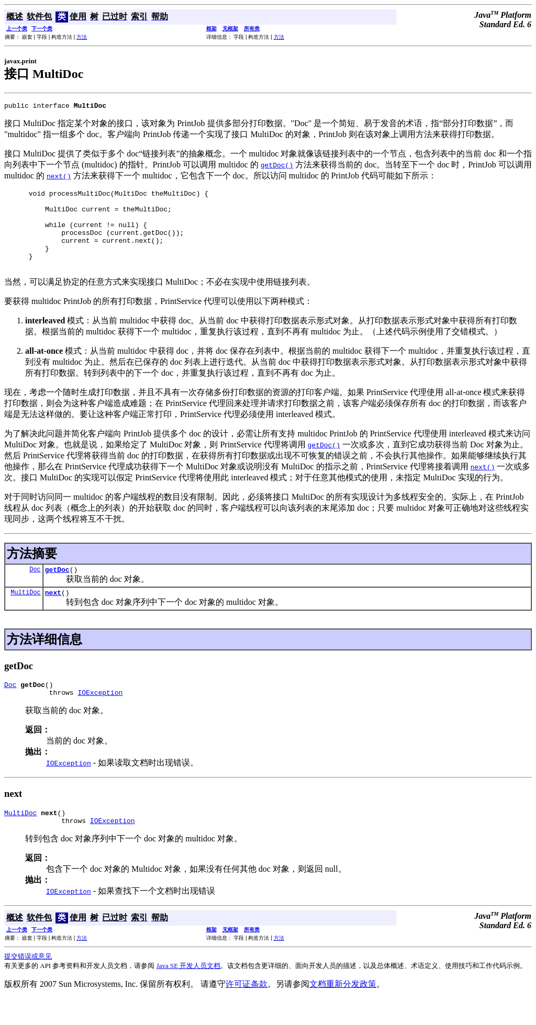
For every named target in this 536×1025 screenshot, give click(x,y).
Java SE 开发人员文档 (189, 992)
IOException (99, 715)
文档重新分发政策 (342, 1010)
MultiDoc (25, 612)
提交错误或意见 (28, 983)
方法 (81, 37)
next (53, 612)
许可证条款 (246, 1010)
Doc (35, 587)
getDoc (57, 588)
